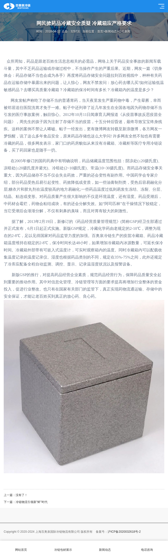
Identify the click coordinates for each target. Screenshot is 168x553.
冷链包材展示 (63, 547)
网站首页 (21, 547)
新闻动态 (111, 31)
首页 (100, 31)
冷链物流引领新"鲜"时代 (32, 502)
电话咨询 (147, 547)
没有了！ (21, 495)
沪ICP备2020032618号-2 (124, 531)
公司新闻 (124, 31)
